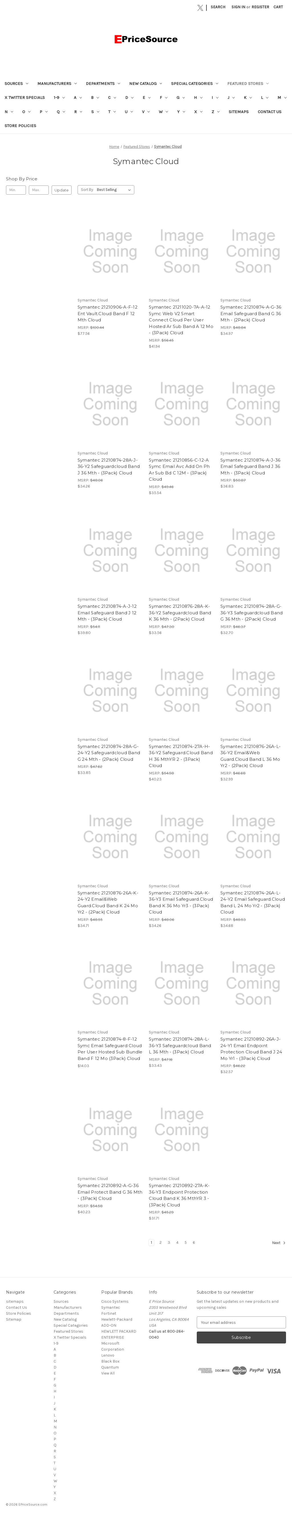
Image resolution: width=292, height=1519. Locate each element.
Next (279, 1243)
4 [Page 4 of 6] (177, 1242)
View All (108, 1373)
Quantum (110, 1367)
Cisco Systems (115, 1301)
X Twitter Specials (25, 97)
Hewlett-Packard (116, 1319)
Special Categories (194, 83)
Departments (103, 83)
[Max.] (39, 190)
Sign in (238, 7)
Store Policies (20, 125)
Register (260, 7)
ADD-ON (108, 1325)
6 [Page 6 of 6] (194, 1242)
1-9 (59, 97)
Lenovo (107, 1355)
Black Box (110, 1361)
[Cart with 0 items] (278, 7)
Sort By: (87, 189)
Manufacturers (57, 83)
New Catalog (145, 83)
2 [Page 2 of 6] (160, 1242)
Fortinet (108, 1313)
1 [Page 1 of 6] (151, 1242)
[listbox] (115, 189)
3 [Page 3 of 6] (169, 1242)
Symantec (110, 1307)
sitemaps (239, 111)
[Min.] (16, 190)
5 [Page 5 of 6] (185, 1242)
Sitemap (13, 1319)
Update (61, 190)
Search (218, 7)
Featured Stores (248, 83)
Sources (16, 83)
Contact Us (269, 111)
